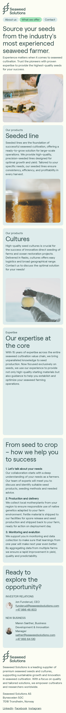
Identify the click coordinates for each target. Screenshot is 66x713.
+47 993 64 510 (25, 638)
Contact (50, 19)
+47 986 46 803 (26, 609)
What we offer (31, 19)
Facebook (21, 708)
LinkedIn (8, 708)
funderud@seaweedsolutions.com (37, 605)
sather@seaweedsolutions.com (35, 634)
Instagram (35, 708)
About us (11, 19)
